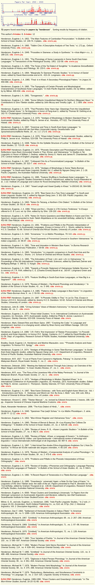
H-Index (17, 34)
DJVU (3, 118)
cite (45, 41)
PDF (9, 118)
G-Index (28, 34)
